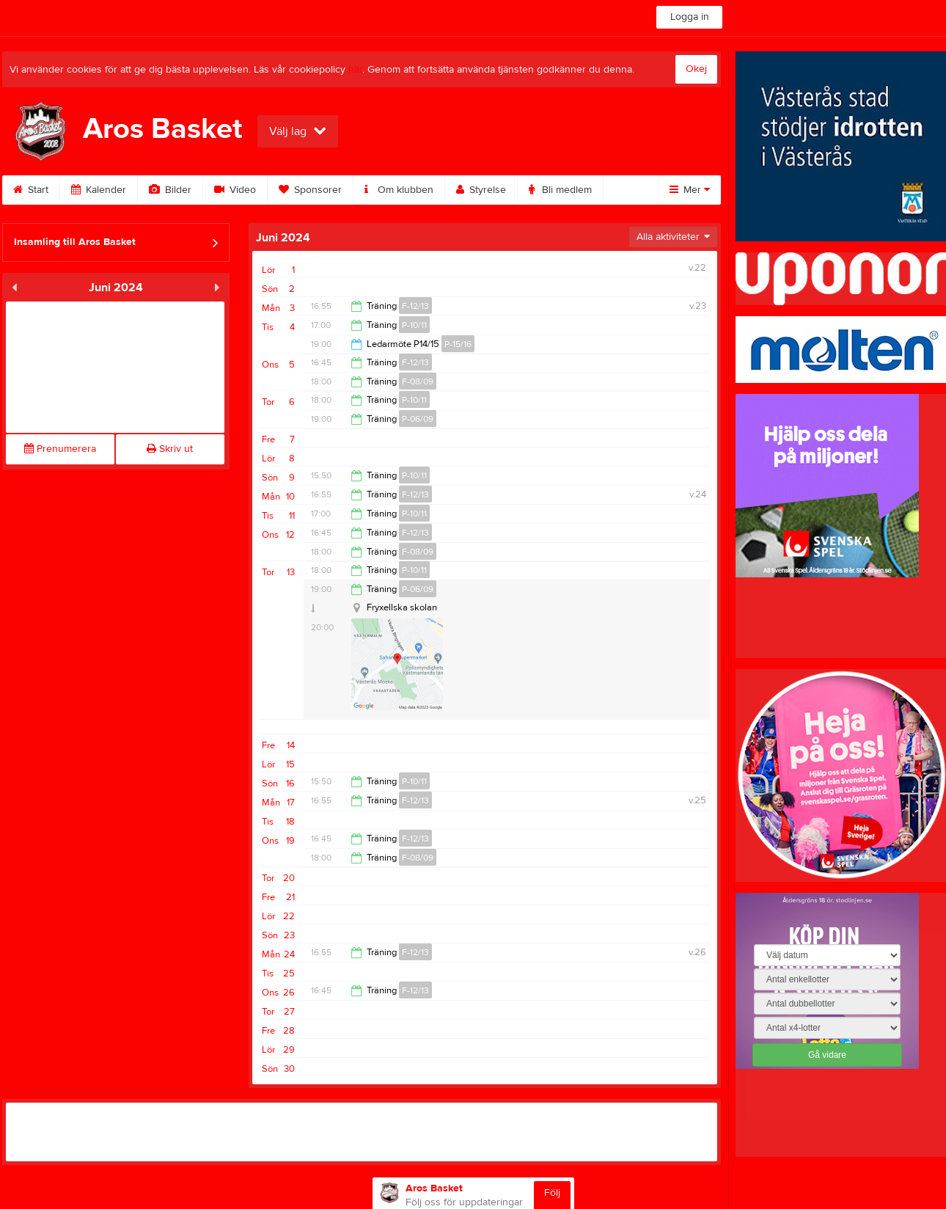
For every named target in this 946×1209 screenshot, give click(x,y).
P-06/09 (417, 419)
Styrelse (481, 190)
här (355, 69)
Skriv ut (170, 449)
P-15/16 (458, 344)
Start (30, 190)
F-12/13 (415, 306)
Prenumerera (60, 449)
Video (235, 190)
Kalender (98, 190)
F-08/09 (417, 381)
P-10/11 (414, 325)
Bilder (170, 190)
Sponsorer (310, 190)
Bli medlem (560, 190)
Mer (690, 190)
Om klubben (398, 190)
